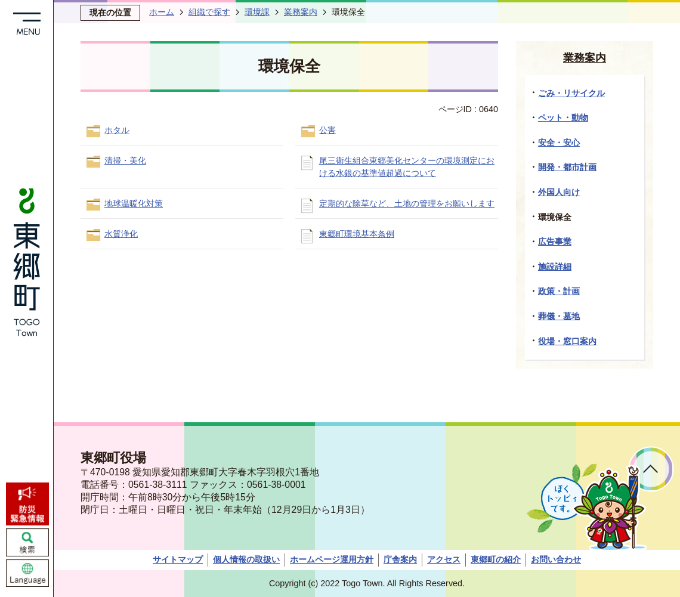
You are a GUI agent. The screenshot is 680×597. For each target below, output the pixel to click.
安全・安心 (559, 142)
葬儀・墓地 (559, 316)
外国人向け (559, 192)
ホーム (161, 12)
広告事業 (554, 241)
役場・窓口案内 (567, 341)
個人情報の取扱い (246, 559)
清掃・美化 (125, 160)
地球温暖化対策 (133, 203)
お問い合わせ (556, 559)
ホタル (116, 130)
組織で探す (209, 12)
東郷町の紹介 (496, 559)
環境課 (257, 12)
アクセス (443, 559)
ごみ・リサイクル (571, 93)
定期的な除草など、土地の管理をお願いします (406, 203)
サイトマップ (178, 559)
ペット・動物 (563, 117)
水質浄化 (121, 234)
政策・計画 (559, 291)
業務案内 (300, 12)
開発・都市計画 (567, 167)
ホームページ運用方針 (331, 559)
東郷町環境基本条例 (356, 234)
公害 (327, 130)
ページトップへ (651, 469)
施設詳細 (554, 266)
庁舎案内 (400, 559)
